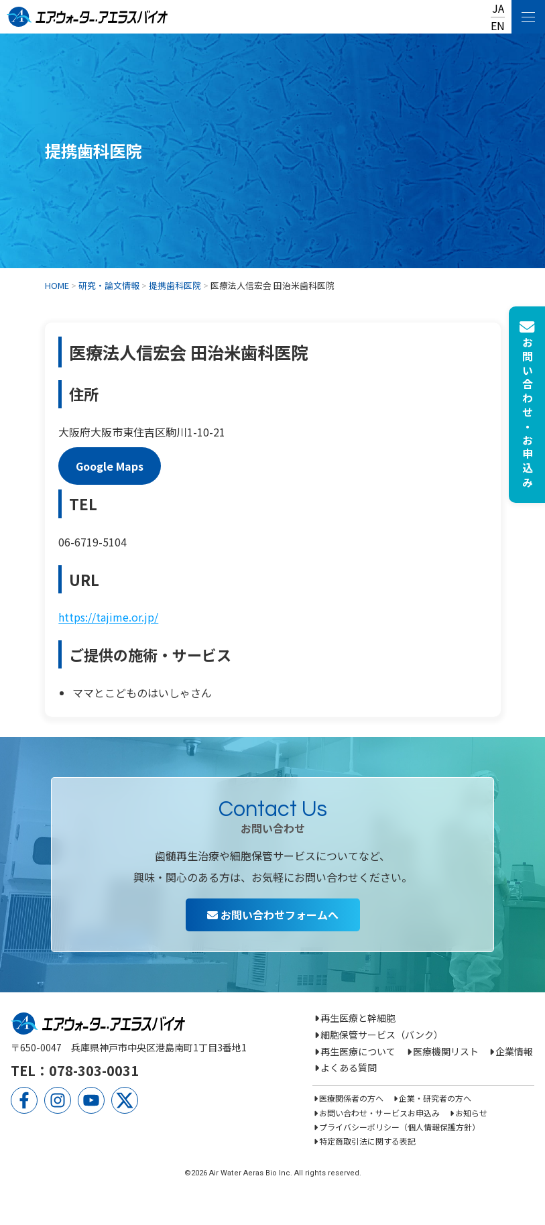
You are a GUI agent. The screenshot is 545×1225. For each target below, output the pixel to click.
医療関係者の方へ (351, 1098)
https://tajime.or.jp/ (108, 617)
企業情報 (514, 1051)
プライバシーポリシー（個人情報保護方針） (399, 1126)
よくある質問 (348, 1067)
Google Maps (109, 466)
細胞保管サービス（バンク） (381, 1034)
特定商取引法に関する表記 (367, 1141)
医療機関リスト (446, 1051)
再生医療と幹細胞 (358, 1018)
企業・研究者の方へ (435, 1098)
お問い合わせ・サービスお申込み (379, 1112)
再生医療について (358, 1051)
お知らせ (471, 1112)
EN (498, 25)
